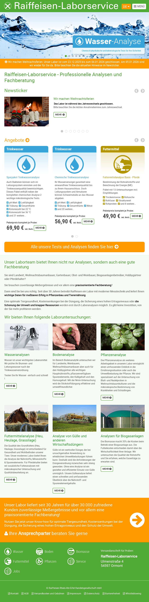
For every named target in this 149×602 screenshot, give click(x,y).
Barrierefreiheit (111, 593)
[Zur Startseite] (61, 6)
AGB (25, 593)
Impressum (74, 593)
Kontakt (13, 593)
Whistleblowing (132, 593)
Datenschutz (92, 593)
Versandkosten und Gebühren (47, 593)
